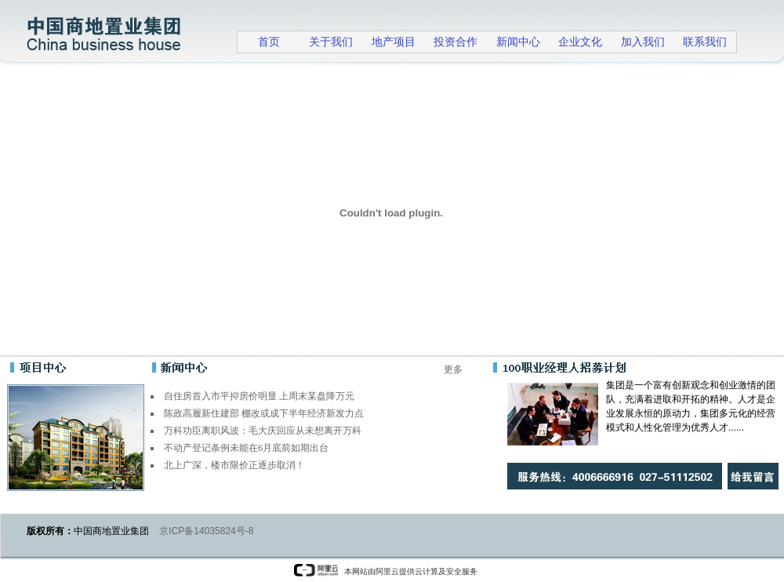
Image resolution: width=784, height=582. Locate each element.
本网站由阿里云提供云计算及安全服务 (385, 571)
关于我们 (331, 42)
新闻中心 (518, 42)
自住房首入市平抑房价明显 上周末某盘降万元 (259, 396)
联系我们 (705, 42)
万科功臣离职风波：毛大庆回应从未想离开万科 (262, 430)
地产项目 (394, 42)
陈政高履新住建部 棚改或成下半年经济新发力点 (264, 413)
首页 (269, 42)
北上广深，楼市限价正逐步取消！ (234, 465)
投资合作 (455, 42)
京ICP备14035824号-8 (206, 531)
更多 (453, 369)
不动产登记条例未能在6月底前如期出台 (246, 447)
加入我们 (643, 42)
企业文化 (580, 42)
